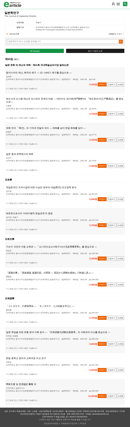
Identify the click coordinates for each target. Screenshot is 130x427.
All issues (35, 51)
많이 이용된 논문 (95, 51)
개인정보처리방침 (51, 423)
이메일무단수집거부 (69, 423)
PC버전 (83, 423)
